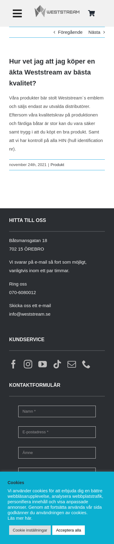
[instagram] (28, 364)
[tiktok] (57, 364)
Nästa (94, 32)
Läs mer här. (20, 518)
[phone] (86, 364)
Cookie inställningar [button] (30, 530)
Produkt (57, 164)
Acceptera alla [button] (68, 530)
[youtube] (42, 364)
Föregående (70, 32)
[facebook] (13, 364)
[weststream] (57, 6)
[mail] (71, 364)
